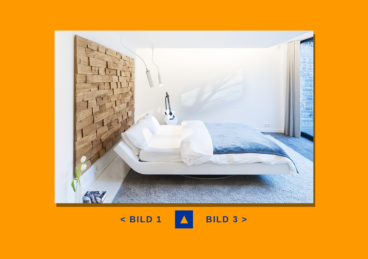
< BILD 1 (141, 219)
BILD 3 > (227, 219)
